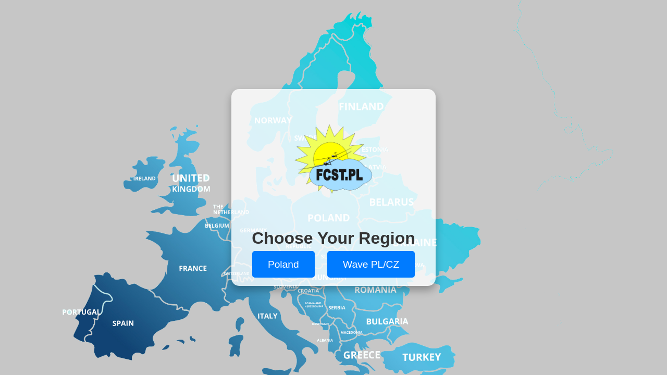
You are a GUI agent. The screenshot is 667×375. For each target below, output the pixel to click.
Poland (283, 264)
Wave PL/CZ (371, 264)
